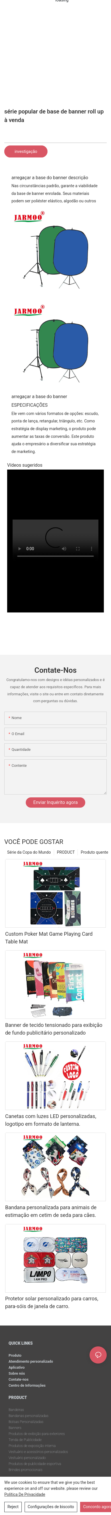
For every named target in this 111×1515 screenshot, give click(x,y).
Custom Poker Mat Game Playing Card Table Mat (49, 938)
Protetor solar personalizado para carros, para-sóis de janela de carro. (51, 1302)
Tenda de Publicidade (25, 1440)
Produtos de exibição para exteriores (37, 1434)
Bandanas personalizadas (28, 1416)
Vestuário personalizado (27, 1458)
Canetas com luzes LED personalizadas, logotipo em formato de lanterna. (50, 1120)
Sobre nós (17, 1373)
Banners (15, 1428)
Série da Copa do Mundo (29, 852)
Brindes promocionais (25, 1470)
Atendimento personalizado (31, 1361)
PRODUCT (66, 852)
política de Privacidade (24, 1494)
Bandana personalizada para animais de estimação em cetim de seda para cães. (50, 1211)
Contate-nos (19, 1379)
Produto (15, 1355)
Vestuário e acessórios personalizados (38, 1452)
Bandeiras (16, 1410)
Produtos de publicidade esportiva (35, 1464)
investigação (26, 151)
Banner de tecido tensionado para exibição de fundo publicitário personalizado (53, 1029)
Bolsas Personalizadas (26, 1422)
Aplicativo (17, 1367)
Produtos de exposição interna (32, 1446)
